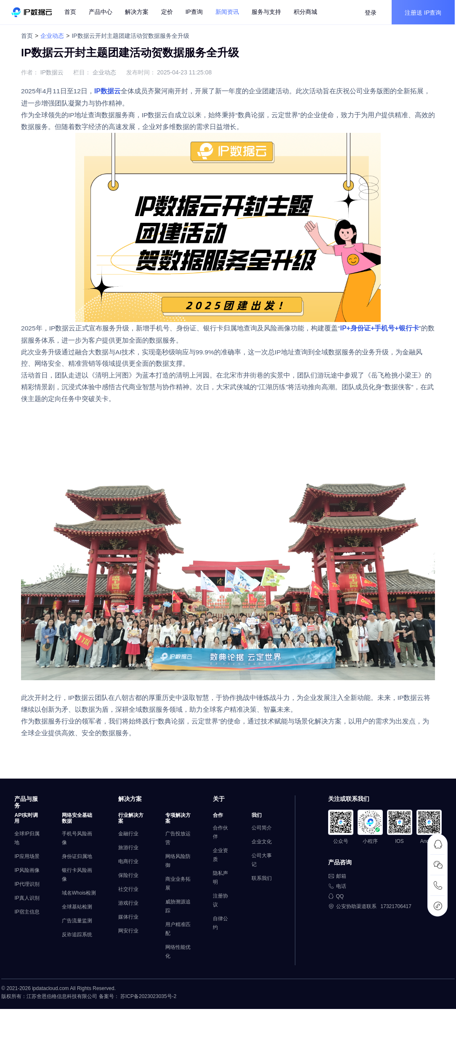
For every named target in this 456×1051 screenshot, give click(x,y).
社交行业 (125, 903)
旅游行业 (125, 861)
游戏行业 (125, 916)
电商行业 (125, 875)
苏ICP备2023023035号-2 (147, 1013)
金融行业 (125, 847)
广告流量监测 (77, 943)
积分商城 (307, 12)
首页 (72, 12)
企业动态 (56, 35)
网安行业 (125, 944)
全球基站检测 (77, 929)
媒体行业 (125, 930)
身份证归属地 (77, 870)
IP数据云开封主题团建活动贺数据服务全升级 (134, 35)
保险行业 (125, 889)
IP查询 (195, 12)
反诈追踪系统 (77, 957)
